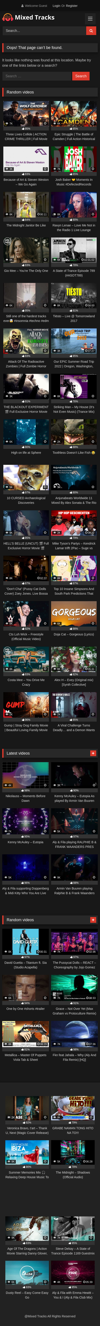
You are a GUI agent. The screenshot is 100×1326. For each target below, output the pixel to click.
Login (56, 6)
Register (72, 6)
